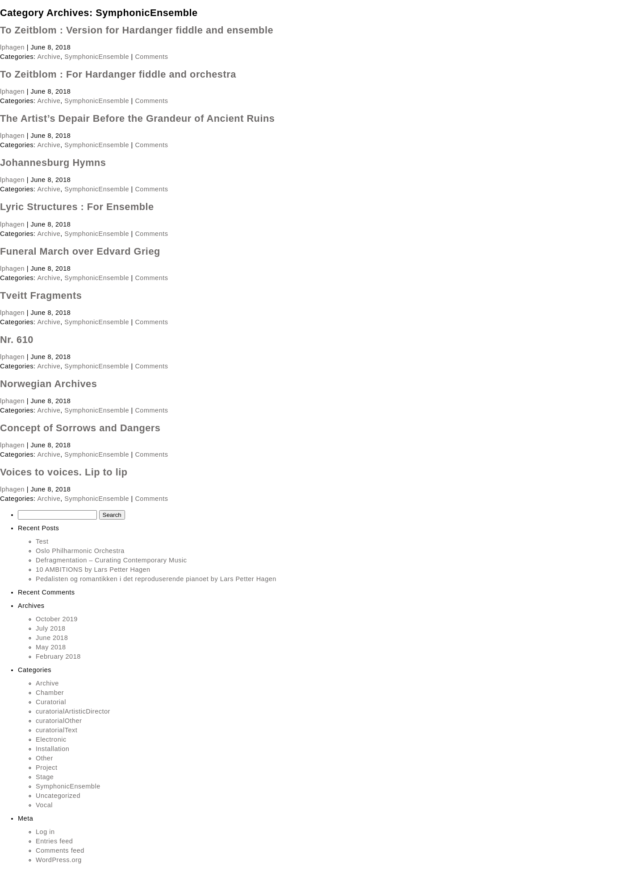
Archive (48, 56)
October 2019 (57, 619)
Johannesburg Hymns (53, 162)
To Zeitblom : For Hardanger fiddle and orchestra (118, 74)
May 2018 (51, 647)
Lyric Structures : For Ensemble (77, 206)
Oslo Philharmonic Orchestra (80, 550)
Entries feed (54, 841)
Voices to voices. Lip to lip (64, 472)
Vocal (44, 805)
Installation (52, 748)
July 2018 (51, 628)
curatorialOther (59, 720)
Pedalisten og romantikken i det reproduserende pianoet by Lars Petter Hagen (156, 578)
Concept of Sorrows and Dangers (80, 427)
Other (44, 758)
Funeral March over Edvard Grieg (80, 251)
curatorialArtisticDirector (73, 711)
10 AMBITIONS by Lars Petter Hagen (93, 569)
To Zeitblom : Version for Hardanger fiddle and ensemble (136, 30)
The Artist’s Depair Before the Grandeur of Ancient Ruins (137, 118)
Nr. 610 (16, 339)
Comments (151, 56)
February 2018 (58, 656)
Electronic (51, 739)
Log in (45, 831)
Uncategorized (58, 795)
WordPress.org (59, 859)
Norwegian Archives (48, 383)
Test (42, 541)
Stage (45, 776)
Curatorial (51, 702)
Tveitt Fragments (41, 295)
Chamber (50, 692)
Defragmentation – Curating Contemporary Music (111, 560)
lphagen (12, 47)
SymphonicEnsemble (96, 56)
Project (47, 767)
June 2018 (52, 637)
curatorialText (56, 730)
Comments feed (60, 850)
